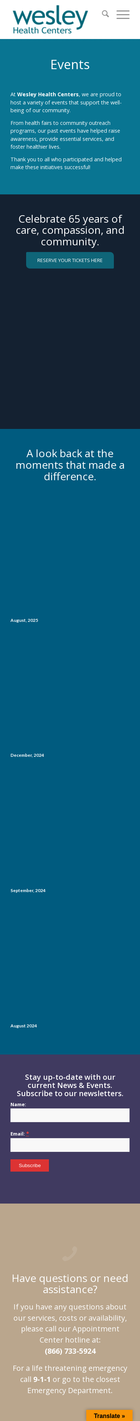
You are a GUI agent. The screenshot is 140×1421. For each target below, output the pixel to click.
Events (116, 1246)
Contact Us (113, 1255)
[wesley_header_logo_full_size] (58, 19)
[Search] (101, 15)
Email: (19, 874)
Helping (24, 1255)
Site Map (39, 1246)
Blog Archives (82, 1255)
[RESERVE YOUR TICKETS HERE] (70, 260)
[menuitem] (101, 15)
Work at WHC (50, 1255)
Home (18, 1246)
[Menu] (119, 15)
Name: (18, 845)
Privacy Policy (67, 1246)
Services (95, 1246)
